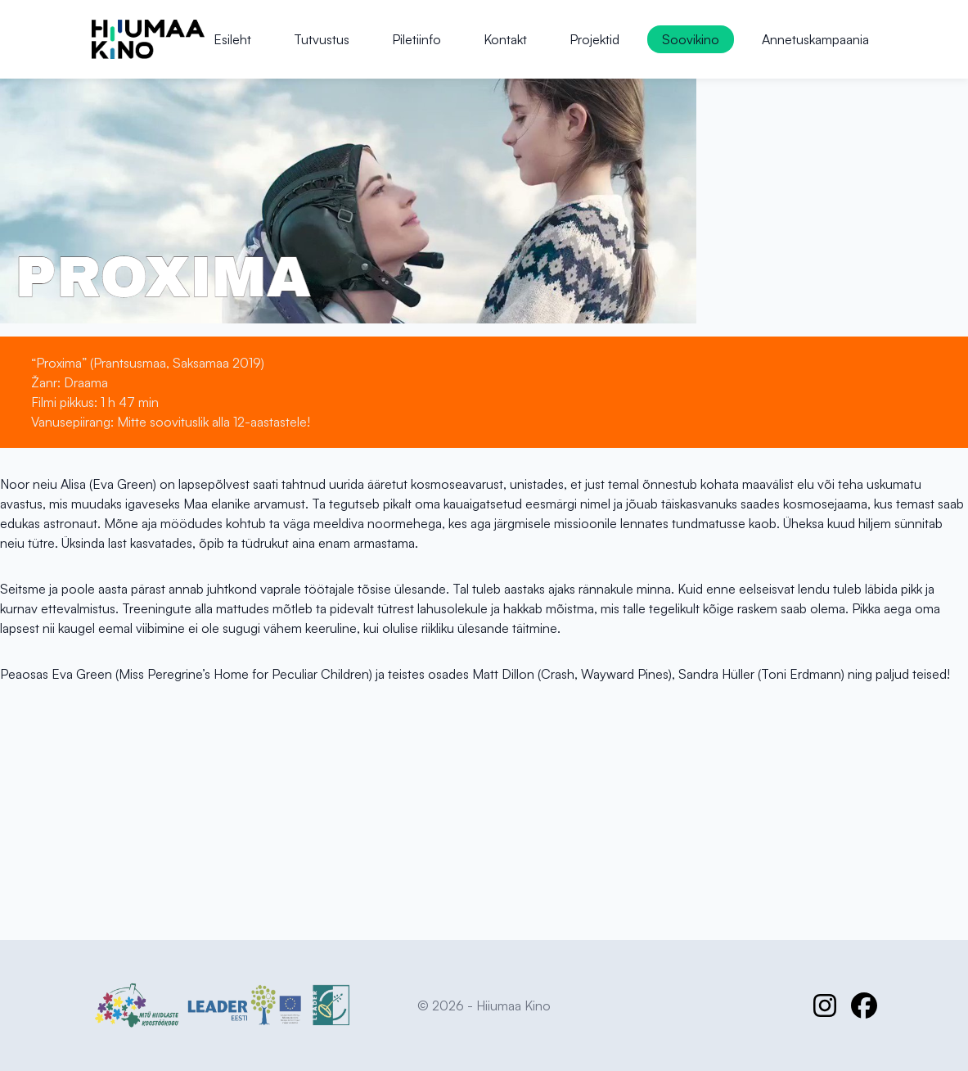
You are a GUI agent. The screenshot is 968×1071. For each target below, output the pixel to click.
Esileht (232, 39)
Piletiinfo (416, 39)
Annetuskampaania (815, 39)
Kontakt (505, 39)
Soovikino (690, 39)
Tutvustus (321, 39)
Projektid (594, 39)
